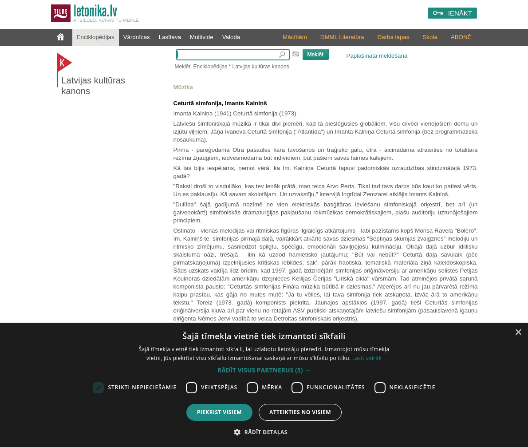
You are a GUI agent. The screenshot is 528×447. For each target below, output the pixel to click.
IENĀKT (460, 13)
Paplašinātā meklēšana (377, 55)
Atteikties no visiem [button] (300, 412)
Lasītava (170, 37)
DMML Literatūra (342, 37)
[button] (264, 370)
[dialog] (264, 385)
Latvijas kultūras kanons (93, 85)
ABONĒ (461, 37)
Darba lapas (394, 37)
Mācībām (295, 37)
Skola (429, 37)
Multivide (201, 37)
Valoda (231, 37)
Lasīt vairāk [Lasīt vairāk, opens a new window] (367, 358)
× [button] (518, 332)
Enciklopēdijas (95, 37)
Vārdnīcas (136, 37)
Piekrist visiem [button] (219, 412)
